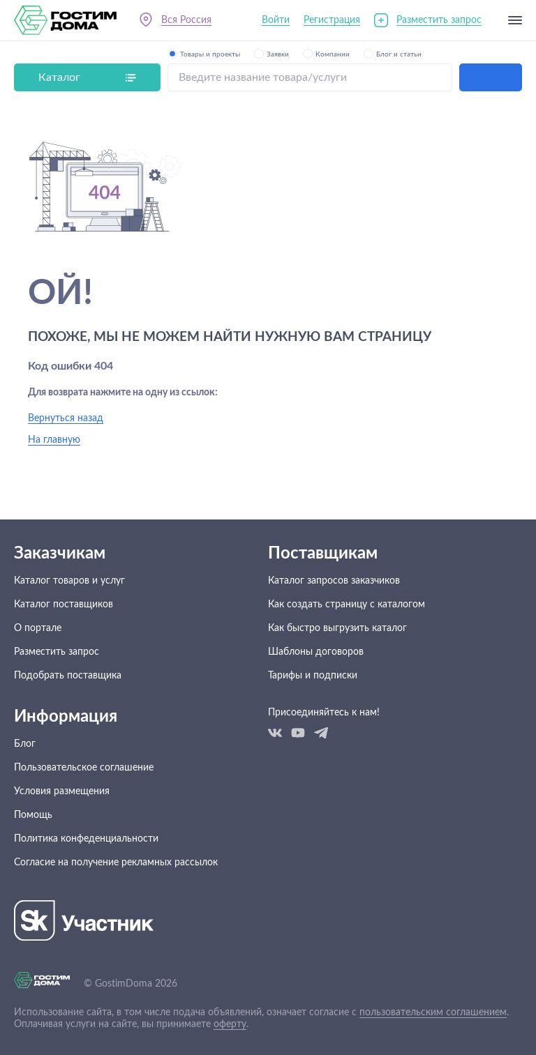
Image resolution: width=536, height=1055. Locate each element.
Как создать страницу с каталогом (346, 604)
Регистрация (332, 20)
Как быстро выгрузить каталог (337, 628)
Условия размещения (62, 791)
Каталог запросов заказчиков (334, 581)
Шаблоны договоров (316, 652)
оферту (230, 1024)
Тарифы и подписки (312, 676)
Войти (276, 20)
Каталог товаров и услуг (69, 581)
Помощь (33, 815)
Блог (25, 744)
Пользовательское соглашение (84, 768)
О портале (37, 628)
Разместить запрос (439, 20)
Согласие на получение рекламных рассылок (116, 862)
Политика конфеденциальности (86, 839)
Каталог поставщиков (63, 604)
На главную (54, 440)
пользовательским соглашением (433, 1012)
